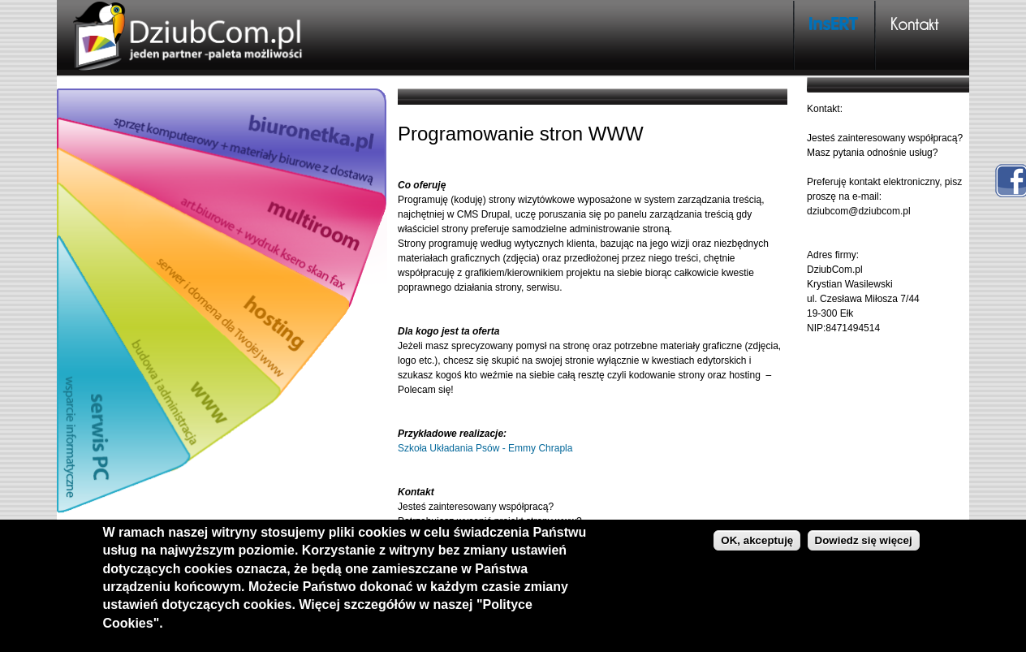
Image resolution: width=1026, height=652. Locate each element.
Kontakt (914, 24)
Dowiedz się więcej (863, 540)
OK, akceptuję (757, 540)
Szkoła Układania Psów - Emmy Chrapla (485, 448)
